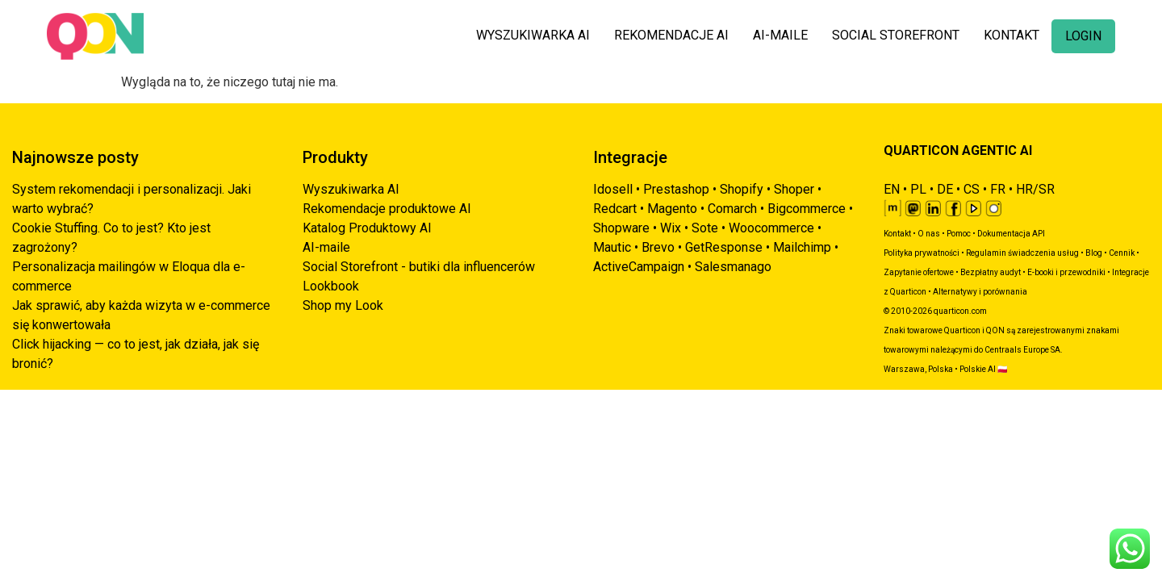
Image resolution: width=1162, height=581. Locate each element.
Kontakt (897, 233)
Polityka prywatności (921, 253)
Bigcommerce (806, 208)
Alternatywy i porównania (980, 291)
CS (971, 189)
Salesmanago (733, 266)
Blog (1093, 253)
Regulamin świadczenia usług (1022, 253)
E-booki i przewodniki (1066, 272)
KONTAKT (1011, 35)
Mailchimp (802, 247)
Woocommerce (771, 228)
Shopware (621, 228)
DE (945, 189)
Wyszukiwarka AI (351, 189)
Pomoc (959, 233)
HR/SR (1035, 189)
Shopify (741, 189)
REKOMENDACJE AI (671, 35)
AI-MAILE (780, 35)
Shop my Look (343, 305)
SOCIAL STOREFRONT (895, 35)
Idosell (613, 189)
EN (892, 189)
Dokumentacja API (1011, 233)
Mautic (612, 247)
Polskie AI (977, 369)
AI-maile (326, 247)
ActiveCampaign (638, 266)
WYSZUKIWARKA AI (533, 35)
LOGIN (1083, 36)
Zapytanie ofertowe (919, 272)
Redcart (615, 208)
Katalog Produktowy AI (367, 228)
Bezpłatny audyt (990, 272)
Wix (670, 228)
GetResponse (724, 247)
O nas (928, 233)
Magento (672, 208)
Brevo (658, 247)
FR (997, 189)
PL (918, 189)
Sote (705, 228)
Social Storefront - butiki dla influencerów (419, 266)
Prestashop (676, 189)
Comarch (732, 208)
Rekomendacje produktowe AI (387, 208)
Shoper (794, 189)
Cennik (1122, 253)
